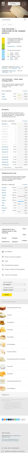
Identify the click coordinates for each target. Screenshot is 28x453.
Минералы (15, 241)
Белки (3, 93)
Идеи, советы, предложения (11, 448)
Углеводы (4, 99)
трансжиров (5, 72)
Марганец (4, 207)
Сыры (5, 261)
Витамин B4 (5, 154)
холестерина (12, 70)
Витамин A (5, 123)
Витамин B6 (5, 159)
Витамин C (5, 144)
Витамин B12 (5, 164)
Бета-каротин (5, 126)
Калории (4, 238)
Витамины (15, 238)
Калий (3, 197)
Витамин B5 (5, 157)
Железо (4, 190)
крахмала (14, 68)
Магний (4, 192)
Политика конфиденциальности (10, 439)
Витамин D (5, 131)
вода (11, 57)
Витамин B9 (5, 162)
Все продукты (7, 252)
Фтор (3, 213)
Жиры (3, 96)
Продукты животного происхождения (13, 269)
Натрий (4, 200)
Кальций (4, 187)
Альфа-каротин (6, 129)
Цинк (3, 202)
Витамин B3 (5, 151)
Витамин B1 (5, 146)
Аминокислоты (6, 241)
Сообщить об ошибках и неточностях (15, 451)
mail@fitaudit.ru (17, 435)
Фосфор (4, 195)
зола (11, 59)
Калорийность (11, 46)
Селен (3, 210)
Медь (3, 205)
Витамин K (5, 141)
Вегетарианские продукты (10, 265)
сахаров (17, 66)
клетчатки (4, 68)
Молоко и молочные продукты (11, 257)
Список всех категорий (9, 275)
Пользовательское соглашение (10, 440)
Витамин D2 (5, 134)
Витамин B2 (5, 149)
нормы (25, 91)
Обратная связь (6, 437)
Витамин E (5, 139)
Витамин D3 (5, 136)
